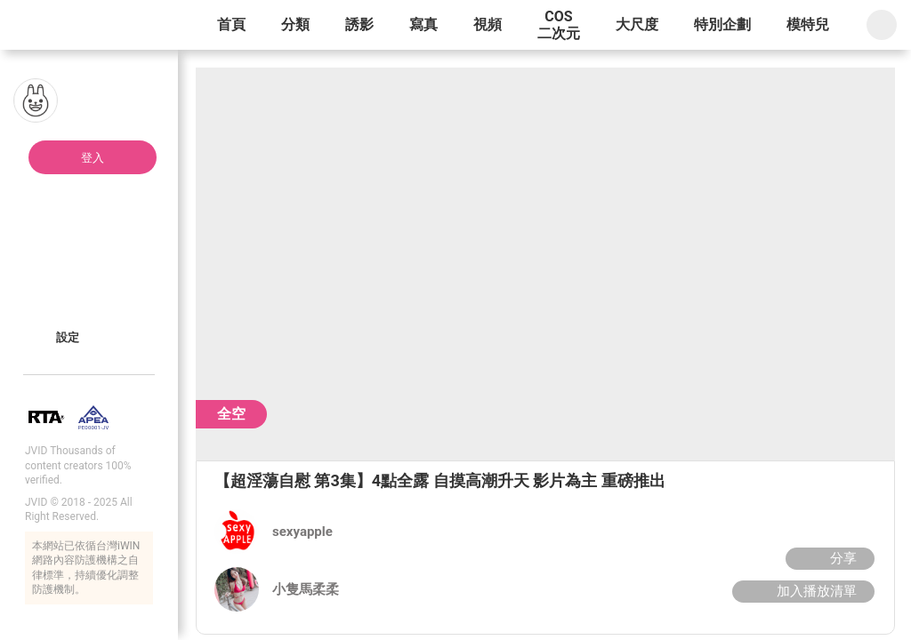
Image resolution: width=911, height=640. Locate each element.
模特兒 (807, 24)
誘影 (359, 24)
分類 (295, 24)
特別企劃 (722, 24)
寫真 (423, 24)
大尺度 (637, 24)
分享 (828, 558)
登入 (92, 157)
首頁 (231, 24)
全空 (231, 413)
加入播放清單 (801, 591)
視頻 (487, 24)
